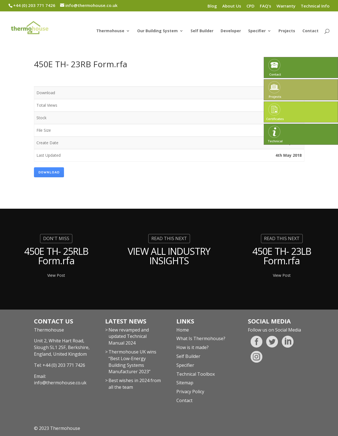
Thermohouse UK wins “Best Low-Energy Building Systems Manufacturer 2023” (132, 362)
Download (49, 172)
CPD (250, 6)
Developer (231, 31)
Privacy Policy (190, 391)
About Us (231, 6)
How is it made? (192, 347)
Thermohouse (110, 31)
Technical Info (315, 6)
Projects (286, 31)
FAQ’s (265, 6)
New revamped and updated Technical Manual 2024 (128, 336)
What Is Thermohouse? (200, 338)
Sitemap (184, 383)
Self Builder (202, 31)
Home (182, 330)
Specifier (257, 31)
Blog (212, 6)
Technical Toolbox (195, 374)
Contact (310, 31)
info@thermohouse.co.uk (60, 383)
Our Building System (157, 31)
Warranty (286, 6)
